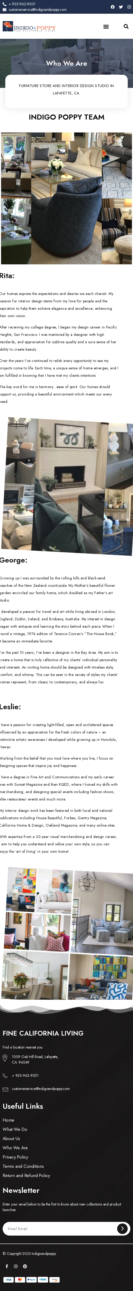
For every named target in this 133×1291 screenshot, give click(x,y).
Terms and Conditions (23, 1166)
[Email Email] (62, 1228)
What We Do (15, 1129)
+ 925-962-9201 (25, 1075)
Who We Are (15, 1147)
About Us (11, 1138)
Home (8, 1120)
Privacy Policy (15, 1157)
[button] (106, 26)
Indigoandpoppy (44, 1253)
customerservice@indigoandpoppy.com (41, 1088)
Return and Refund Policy (26, 1175)
